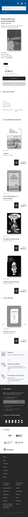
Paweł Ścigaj (6, 279)
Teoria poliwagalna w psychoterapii (10, 197)
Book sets (5, 501)
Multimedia (18, 501)
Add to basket (14, 84)
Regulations (5, 494)
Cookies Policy (19, 491)
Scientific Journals (7, 488)
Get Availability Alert (14, 78)
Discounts (5, 470)
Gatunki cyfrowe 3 (9, 332)
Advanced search (5, 12)
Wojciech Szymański (12, 27)
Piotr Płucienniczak (11, 26)
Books (4, 460)
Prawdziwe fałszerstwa (11, 239)
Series (17, 497)
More (14, 398)
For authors (5, 463)
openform (16, 514)
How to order (6, 491)
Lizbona (5, 154)
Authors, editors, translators (19, 484)
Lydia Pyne (5, 236)
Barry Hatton (6, 150)
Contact (5, 477)
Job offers (5, 473)
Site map (5, 497)
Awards (17, 488)
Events (4, 457)
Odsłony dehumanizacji (11, 282)
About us (5, 467)
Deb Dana (5, 193)
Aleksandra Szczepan (7, 105)
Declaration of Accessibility (6, 484)
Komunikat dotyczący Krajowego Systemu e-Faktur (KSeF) (8, 505)
